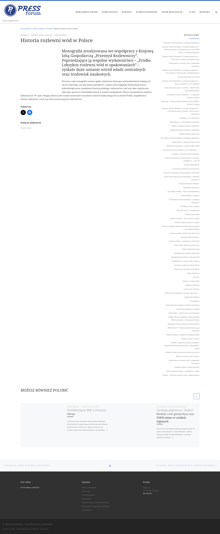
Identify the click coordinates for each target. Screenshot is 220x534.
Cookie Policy (87, 510)
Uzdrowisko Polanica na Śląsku (188, 309)
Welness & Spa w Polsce (190, 339)
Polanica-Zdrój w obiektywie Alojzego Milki (183, 335)
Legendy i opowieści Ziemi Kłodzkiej (186, 154)
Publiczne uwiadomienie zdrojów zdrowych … (182, 293)
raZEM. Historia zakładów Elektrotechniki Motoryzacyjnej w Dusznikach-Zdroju (184, 318)
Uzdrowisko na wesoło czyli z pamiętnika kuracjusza (184, 64)
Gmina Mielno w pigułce (190, 195)
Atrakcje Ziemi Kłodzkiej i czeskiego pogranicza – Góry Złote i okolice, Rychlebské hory (180, 57)
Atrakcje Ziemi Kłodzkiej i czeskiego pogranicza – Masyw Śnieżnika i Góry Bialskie (180, 82)
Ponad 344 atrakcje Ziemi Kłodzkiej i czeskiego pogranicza (182, 178)
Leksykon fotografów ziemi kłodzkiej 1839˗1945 (181, 173)
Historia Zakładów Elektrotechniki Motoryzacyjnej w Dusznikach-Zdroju (180, 227)
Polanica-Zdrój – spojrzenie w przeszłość (184, 241)
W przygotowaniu (88, 495)
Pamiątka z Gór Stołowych (189, 118)
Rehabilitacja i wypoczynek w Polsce (185, 261)
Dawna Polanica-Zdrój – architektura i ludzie (183, 371)
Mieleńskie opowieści (191, 188)
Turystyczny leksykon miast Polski (186, 269)
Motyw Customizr (41, 529)
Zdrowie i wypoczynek (190, 281)
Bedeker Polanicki (193, 285)
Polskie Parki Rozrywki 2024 (189, 77)
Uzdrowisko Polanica (192, 289)
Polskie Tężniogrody (191, 165)
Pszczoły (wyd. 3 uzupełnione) (188, 210)
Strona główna (26, 28)
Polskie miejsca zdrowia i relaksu (187, 222)
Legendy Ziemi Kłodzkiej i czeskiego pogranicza (181, 43)
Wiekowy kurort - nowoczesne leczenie (95, 502)
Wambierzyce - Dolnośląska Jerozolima (96, 506)
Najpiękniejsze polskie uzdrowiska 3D (185, 257)
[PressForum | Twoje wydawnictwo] (22, 10)
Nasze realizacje (39, 28)
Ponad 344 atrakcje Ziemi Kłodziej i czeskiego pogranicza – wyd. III (182, 159)
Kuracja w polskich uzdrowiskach (187, 265)
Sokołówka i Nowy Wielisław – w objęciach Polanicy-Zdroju (183, 96)
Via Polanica (195, 301)
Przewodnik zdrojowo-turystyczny (186, 245)
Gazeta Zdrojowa (193, 273)
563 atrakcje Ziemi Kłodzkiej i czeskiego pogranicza (180, 138)
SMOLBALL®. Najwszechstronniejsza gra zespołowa (184, 329)
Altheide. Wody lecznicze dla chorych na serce (182, 352)
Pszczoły (196, 277)
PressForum (16, 524)
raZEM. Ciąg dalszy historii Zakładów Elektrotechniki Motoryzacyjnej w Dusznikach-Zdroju (182, 345)
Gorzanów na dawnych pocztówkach (186, 169)
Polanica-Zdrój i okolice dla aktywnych (184, 233)
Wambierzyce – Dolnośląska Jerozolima (185, 122)
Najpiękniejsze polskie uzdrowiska (187, 253)
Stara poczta (86, 491)
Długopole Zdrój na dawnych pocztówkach (184, 324)
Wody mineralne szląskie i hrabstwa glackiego (182, 305)
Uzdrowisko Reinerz (192, 297)
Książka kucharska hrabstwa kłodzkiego (184, 130)
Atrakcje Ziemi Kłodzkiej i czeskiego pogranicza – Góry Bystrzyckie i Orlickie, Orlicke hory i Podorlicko (180, 111)
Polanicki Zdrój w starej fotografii (187, 367)
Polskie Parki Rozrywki (190, 249)
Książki (50, 28)
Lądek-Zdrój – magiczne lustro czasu (186, 142)
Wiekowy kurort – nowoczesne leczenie (185, 218)
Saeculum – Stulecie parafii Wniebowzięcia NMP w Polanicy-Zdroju (86, 410)
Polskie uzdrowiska (192, 214)
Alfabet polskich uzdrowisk (189, 134)
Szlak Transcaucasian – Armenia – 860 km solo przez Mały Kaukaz (182, 89)
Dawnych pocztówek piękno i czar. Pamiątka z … (181, 150)
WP (12, 529)
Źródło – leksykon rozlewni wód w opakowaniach (181, 375)
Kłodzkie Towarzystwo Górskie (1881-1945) (182, 146)
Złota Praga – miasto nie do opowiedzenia (184, 313)
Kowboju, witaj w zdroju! (190, 206)
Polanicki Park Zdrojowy (190, 237)
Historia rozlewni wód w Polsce (188, 356)
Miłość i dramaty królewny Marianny (186, 126)
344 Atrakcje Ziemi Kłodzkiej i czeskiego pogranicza (184, 201)
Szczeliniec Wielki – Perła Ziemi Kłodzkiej (184, 191)
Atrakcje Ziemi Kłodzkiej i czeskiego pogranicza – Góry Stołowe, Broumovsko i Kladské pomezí (180, 71)
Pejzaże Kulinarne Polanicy (189, 183)
